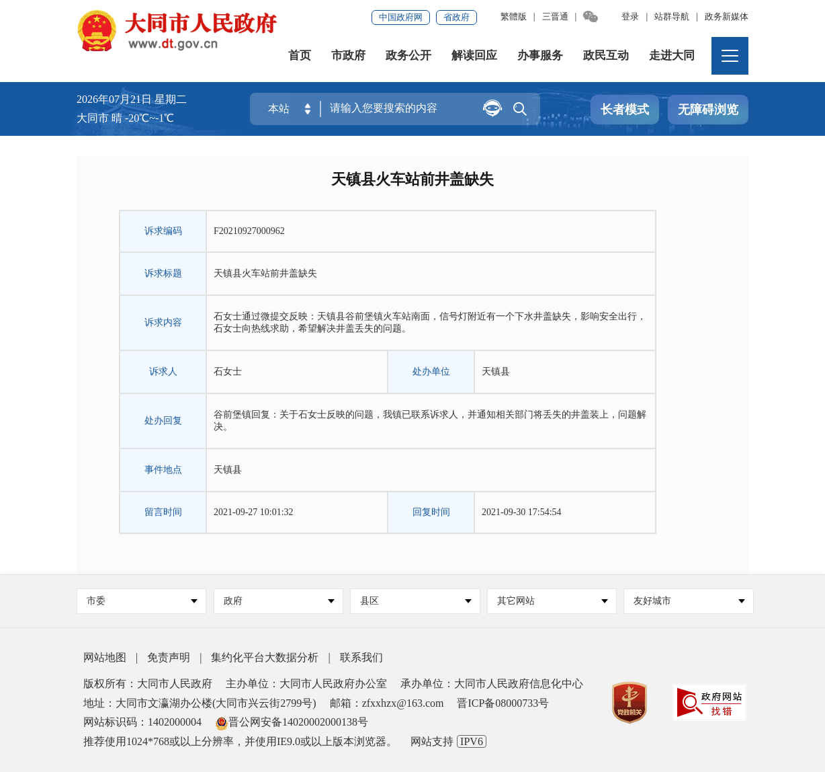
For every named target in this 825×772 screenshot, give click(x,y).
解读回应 (474, 55)
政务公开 (408, 55)
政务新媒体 (726, 16)
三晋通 (555, 16)
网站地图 (104, 657)
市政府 (348, 55)
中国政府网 (401, 17)
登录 (630, 16)
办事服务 (540, 55)
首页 (299, 55)
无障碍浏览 (708, 109)
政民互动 (606, 55)
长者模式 (625, 109)
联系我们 (361, 657)
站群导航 (671, 16)
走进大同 (672, 55)
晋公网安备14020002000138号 (291, 722)
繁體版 (514, 16)
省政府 (456, 17)
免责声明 (168, 657)
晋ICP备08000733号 (503, 703)
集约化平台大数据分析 (264, 657)
